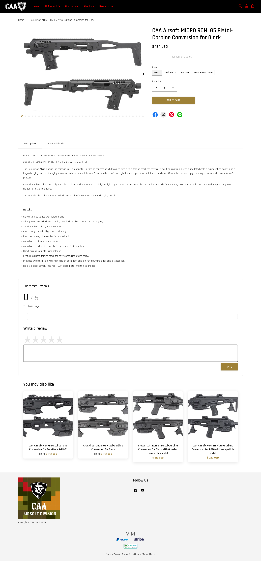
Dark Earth (170, 73)
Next (142, 75)
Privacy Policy (128, 555)
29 (116, 117)
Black (157, 73)
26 (106, 117)
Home (36, 6)
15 (69, 117)
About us (88, 6)
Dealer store (106, 6)
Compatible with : (57, 144)
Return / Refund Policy (145, 555)
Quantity (156, 82)
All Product (52, 6)
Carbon (185, 73)
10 (52, 117)
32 (126, 117)
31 (123, 117)
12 (59, 117)
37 (143, 117)
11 (56, 117)
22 (93, 117)
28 (113, 117)
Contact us (71, 6)
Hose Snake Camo (203, 73)
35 (136, 117)
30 (120, 117)
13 (63, 117)
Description (30, 144)
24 (99, 117)
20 (86, 117)
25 (103, 117)
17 (76, 117)
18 (79, 117)
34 (133, 117)
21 (89, 117)
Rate (229, 367)
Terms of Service (113, 555)
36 (140, 117)
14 (66, 117)
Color (155, 68)
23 (96, 117)
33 (130, 117)
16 (73, 117)
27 (109, 117)
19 (83, 117)
